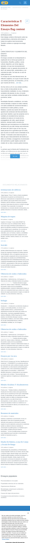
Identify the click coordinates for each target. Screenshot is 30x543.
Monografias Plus (6, 7)
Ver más (15, 156)
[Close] (28, 517)
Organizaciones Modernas (8, 486)
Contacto (3, 515)
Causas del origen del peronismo (10, 493)
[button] (27, 25)
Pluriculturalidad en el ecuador (9, 480)
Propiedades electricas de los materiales (12, 483)
